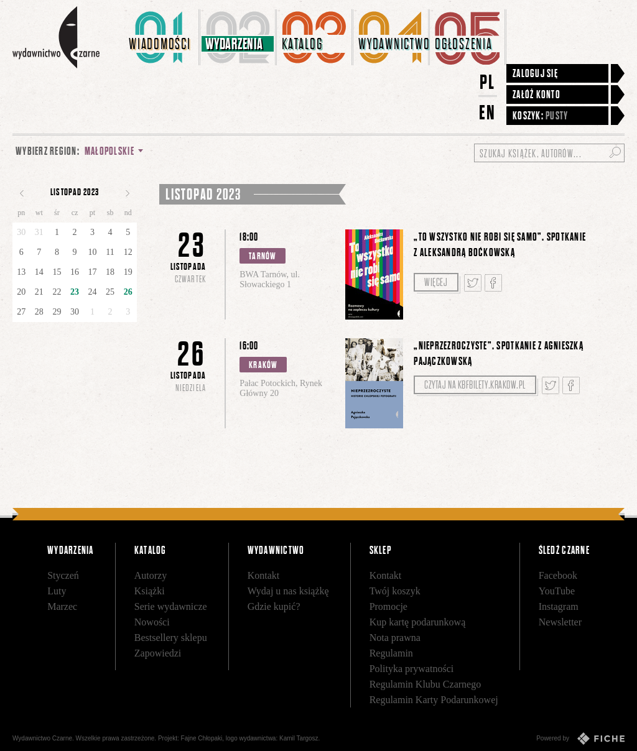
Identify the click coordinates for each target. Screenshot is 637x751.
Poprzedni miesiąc (21, 193)
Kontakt (264, 575)
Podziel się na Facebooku (493, 283)
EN (487, 112)
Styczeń (63, 575)
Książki (149, 591)
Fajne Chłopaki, (202, 738)
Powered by (580, 738)
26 (128, 292)
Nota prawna (395, 637)
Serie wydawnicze (170, 606)
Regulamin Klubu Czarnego (425, 684)
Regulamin (391, 653)
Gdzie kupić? (274, 606)
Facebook (558, 575)
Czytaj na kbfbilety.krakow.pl (475, 385)
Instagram (559, 606)
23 (74, 292)
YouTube (557, 591)
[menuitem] (162, 37)
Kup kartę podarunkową (418, 622)
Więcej (435, 282)
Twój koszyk (395, 591)
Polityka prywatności (412, 668)
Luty (56, 591)
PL (488, 82)
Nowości (152, 622)
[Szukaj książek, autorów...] (549, 153)
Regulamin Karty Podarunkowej (434, 699)
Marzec (62, 606)
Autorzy (150, 575)
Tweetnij (472, 283)
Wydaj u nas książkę (288, 591)
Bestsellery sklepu (170, 637)
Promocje (388, 606)
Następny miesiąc (127, 193)
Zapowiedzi (158, 653)
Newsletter (560, 622)
